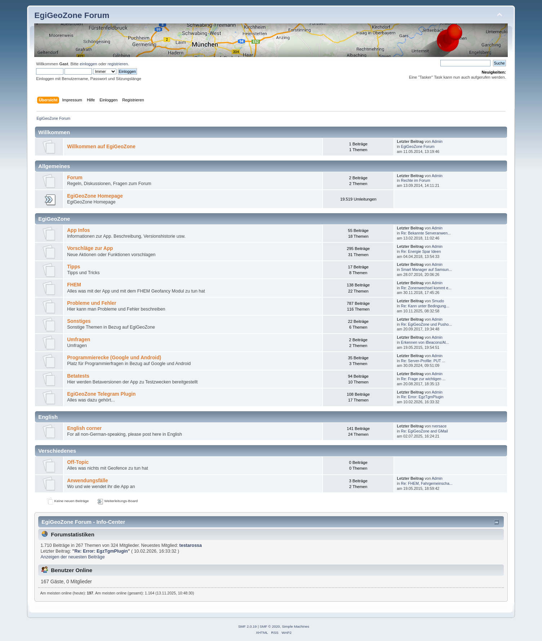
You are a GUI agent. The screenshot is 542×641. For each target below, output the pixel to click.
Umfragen (78, 339)
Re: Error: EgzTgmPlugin (422, 397)
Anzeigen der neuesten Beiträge (72, 556)
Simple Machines (295, 626)
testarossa (190, 545)
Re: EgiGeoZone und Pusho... (426, 324)
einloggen (88, 64)
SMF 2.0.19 (247, 626)
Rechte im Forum (415, 180)
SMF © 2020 (270, 626)
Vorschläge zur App (90, 248)
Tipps (73, 266)
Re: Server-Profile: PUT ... (423, 361)
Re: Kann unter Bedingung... (425, 306)
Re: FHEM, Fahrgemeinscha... (427, 483)
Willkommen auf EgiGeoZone (101, 146)
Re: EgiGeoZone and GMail (424, 431)
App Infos (78, 230)
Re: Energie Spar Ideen (421, 251)
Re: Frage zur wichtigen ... (423, 379)
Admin (437, 141)
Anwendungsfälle (87, 480)
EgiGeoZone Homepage (95, 196)
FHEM (74, 284)
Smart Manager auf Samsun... (426, 269)
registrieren (118, 64)
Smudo (438, 301)
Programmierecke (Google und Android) (114, 357)
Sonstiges (79, 321)
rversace (439, 426)
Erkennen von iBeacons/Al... (425, 342)
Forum (75, 177)
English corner (84, 428)
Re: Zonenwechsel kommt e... (426, 288)
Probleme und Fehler (91, 303)
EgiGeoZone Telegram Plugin (101, 394)
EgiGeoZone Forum (71, 15)
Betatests (78, 376)
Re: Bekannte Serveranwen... (426, 233)
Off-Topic (78, 462)
